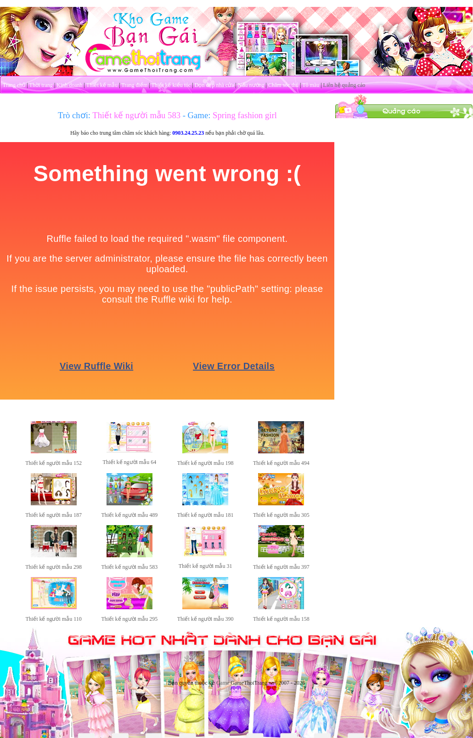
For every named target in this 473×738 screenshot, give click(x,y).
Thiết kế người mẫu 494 (281, 463)
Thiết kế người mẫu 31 (205, 566)
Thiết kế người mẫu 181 (205, 515)
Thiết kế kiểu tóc (171, 85)
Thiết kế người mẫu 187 (53, 515)
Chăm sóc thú (283, 85)
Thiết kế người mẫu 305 (281, 515)
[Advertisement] (404, 176)
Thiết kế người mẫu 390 (205, 619)
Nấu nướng (251, 85)
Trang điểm (134, 85)
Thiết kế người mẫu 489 (129, 515)
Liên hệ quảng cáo (344, 85)
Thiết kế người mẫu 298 (53, 567)
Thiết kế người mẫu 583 (129, 567)
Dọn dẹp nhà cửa (214, 85)
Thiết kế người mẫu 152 (53, 463)
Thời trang (41, 85)
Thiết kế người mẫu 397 (281, 567)
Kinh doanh (69, 85)
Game (223, 683)
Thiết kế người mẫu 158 (281, 619)
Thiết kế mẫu (102, 85)
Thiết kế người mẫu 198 (205, 463)
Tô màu (310, 85)
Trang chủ (14, 85)
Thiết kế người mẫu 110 (54, 619)
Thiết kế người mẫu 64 (130, 462)
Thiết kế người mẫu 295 (129, 619)
